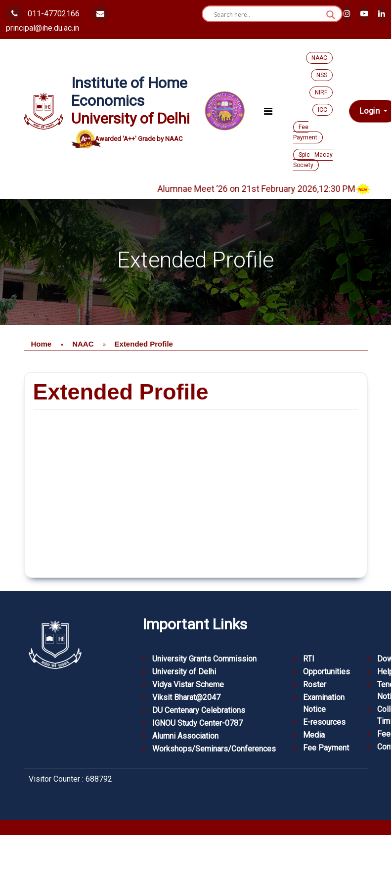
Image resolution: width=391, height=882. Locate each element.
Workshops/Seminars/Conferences (214, 748)
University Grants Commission (204, 658)
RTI (308, 658)
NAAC (319, 57)
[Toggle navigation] (268, 111)
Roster (314, 684)
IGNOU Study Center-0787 (197, 723)
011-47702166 (43, 13)
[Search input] (267, 15)
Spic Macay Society (313, 160)
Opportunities (326, 671)
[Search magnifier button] (331, 15)
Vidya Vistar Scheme (188, 684)
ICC (322, 109)
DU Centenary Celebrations (198, 710)
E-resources (324, 722)
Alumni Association (185, 736)
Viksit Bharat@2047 (186, 697)
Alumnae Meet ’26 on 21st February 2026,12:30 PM (274, 188)
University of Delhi (184, 671)
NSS (321, 75)
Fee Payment (305, 132)
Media (314, 735)
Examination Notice (324, 703)
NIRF (321, 92)
